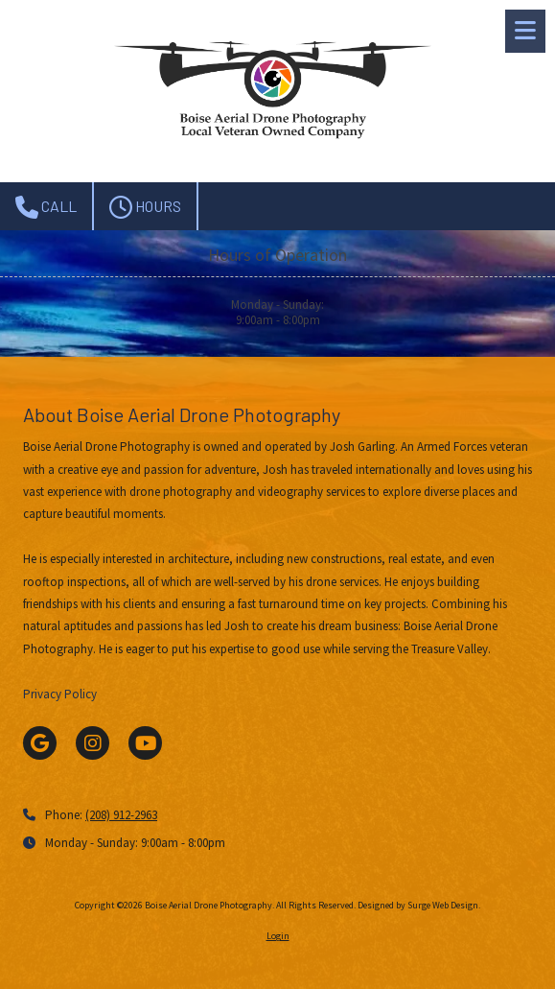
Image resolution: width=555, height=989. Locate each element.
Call (46, 207)
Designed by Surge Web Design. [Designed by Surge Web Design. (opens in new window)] (419, 905)
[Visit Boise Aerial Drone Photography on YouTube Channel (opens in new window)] (145, 743)
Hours (145, 207)
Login (277, 936)
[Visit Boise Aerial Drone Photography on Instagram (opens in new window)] (92, 743)
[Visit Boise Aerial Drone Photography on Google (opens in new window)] (40, 743)
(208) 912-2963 (121, 815)
